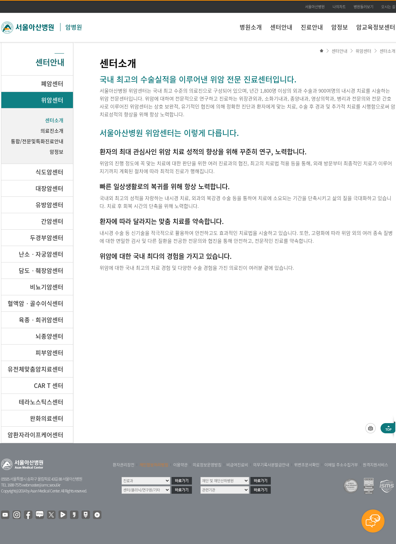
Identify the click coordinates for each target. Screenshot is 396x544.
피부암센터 (49, 352)
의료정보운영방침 (207, 465)
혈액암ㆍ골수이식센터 (35, 303)
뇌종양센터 (49, 336)
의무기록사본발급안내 (271, 465)
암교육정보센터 (375, 27)
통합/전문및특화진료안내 (37, 141)
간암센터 (52, 221)
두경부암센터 (46, 237)
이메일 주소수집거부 (341, 465)
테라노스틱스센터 (41, 401)
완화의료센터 (46, 418)
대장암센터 (49, 188)
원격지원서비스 (375, 465)
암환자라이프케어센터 (35, 434)
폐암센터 (52, 83)
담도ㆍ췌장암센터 (41, 270)
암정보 (339, 27)
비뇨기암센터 (46, 287)
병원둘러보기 (363, 7)
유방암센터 (49, 204)
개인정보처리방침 (153, 465)
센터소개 (387, 51)
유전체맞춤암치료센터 (35, 369)
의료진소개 (51, 130)
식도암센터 (49, 172)
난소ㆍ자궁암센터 (41, 254)
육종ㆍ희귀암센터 (41, 319)
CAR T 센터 (48, 385)
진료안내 (312, 27)
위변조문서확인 (306, 465)
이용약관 (180, 465)
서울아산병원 (315, 7)
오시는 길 (388, 7)
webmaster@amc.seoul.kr (41, 485)
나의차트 (339, 7)
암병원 (73, 27)
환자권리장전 (123, 465)
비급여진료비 (237, 465)
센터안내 (281, 27)
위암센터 (363, 51)
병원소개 (251, 27)
